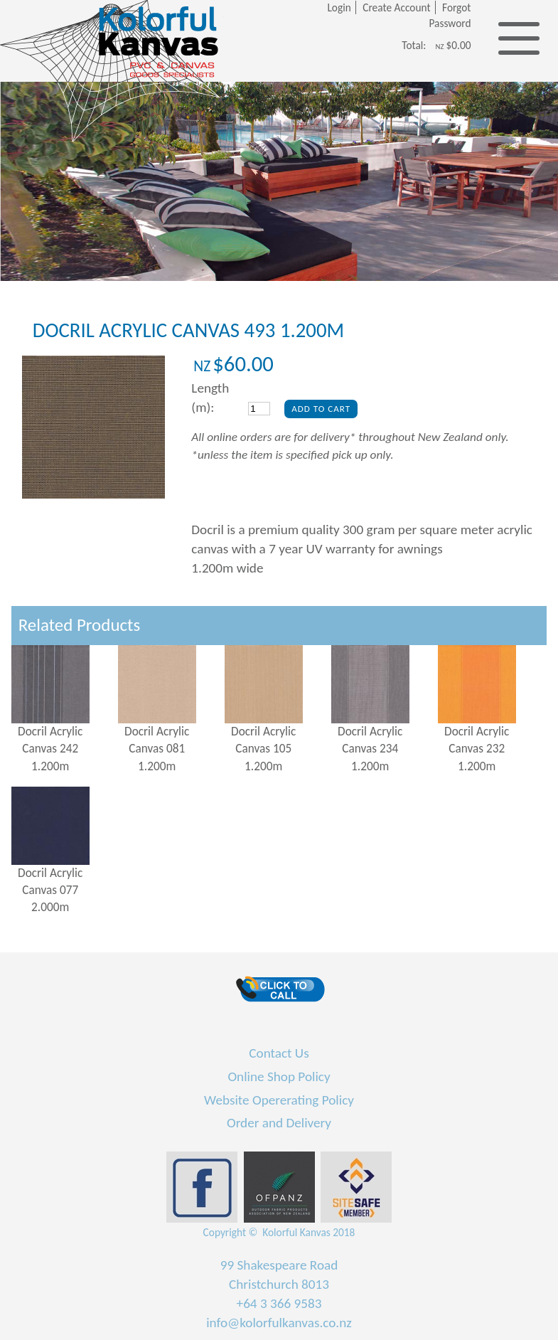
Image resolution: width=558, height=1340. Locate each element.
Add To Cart (320, 408)
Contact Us (278, 1053)
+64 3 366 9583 (279, 1303)
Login (338, 7)
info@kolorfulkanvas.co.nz (279, 1322)
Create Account (396, 7)
